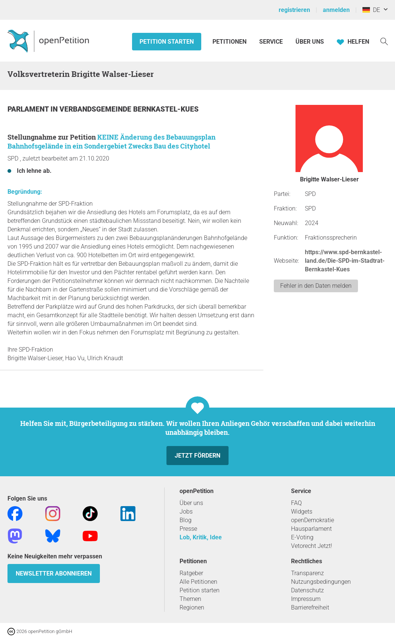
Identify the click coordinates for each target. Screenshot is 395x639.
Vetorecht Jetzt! (311, 545)
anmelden (336, 9)
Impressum (306, 598)
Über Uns (310, 41)
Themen (190, 598)
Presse (188, 528)
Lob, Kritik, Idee (201, 537)
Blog (186, 520)
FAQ (296, 502)
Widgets (301, 511)
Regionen (192, 607)
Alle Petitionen (198, 581)
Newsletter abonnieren (54, 573)
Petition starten (167, 41)
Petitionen (230, 41)
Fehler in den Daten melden (316, 285)
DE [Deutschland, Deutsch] (371, 9)
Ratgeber (191, 573)
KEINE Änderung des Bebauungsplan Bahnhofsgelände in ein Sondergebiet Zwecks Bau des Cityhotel (111, 141)
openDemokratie (312, 520)
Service (271, 41)
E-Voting (302, 537)
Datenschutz (307, 590)
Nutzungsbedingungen (321, 581)
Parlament (28, 109)
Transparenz (307, 573)
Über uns (191, 502)
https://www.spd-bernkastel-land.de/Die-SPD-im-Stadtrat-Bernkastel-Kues (345, 261)
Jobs (186, 511)
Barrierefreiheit (310, 607)
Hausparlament (311, 528)
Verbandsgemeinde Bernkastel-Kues (129, 109)
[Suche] (384, 41)
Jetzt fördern (197, 455)
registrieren (294, 9)
